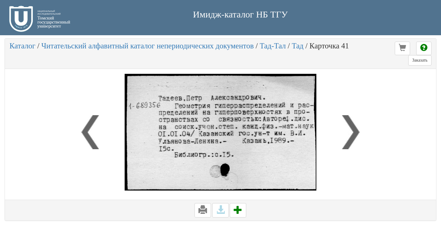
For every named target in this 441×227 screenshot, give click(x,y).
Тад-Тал (273, 46)
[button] (402, 48)
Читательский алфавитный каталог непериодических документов (147, 46)
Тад (297, 46)
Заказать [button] (420, 60)
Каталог (22, 46)
